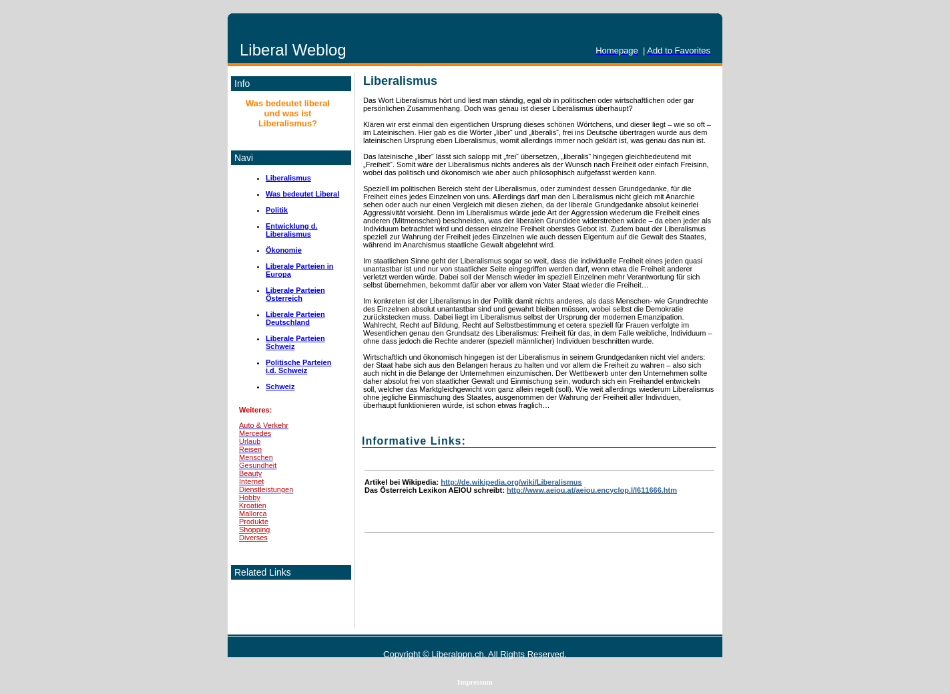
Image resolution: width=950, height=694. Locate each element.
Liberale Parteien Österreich (295, 294)
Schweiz (280, 386)
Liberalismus (288, 178)
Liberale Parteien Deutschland (295, 318)
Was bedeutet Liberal (302, 194)
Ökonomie (284, 250)
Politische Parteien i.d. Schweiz (298, 366)
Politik (277, 210)
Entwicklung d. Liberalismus (292, 230)
